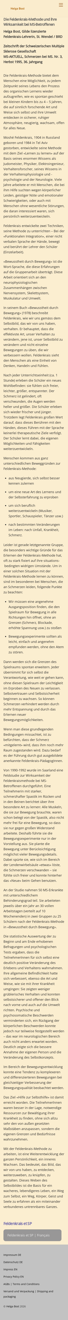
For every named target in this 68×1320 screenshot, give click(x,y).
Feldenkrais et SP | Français (28, 1235)
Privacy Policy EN (13, 1276)
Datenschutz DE (13, 1262)
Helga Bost (12, 1306)
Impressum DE (12, 1255)
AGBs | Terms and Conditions (21, 1284)
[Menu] (61, 5)
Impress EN (10, 1269)
